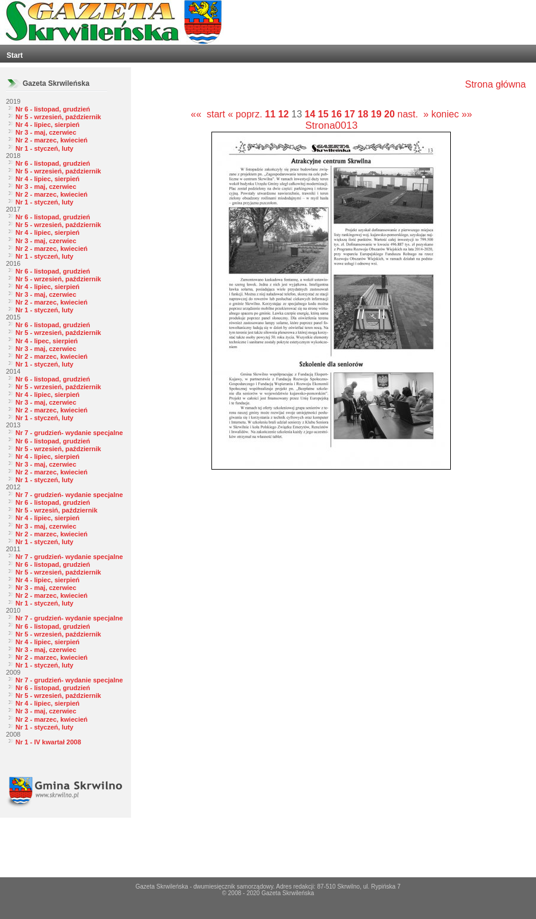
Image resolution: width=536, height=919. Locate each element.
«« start (208, 114)
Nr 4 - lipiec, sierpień (47, 124)
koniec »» (451, 114)
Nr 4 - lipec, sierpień (46, 340)
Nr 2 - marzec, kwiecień (51, 140)
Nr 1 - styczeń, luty (44, 148)
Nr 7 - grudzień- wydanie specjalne (69, 432)
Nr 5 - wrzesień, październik (58, 116)
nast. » (412, 114)
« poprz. (246, 114)
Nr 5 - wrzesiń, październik (56, 510)
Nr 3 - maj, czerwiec (45, 132)
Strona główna (495, 84)
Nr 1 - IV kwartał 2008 (48, 742)
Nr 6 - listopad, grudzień (52, 109)
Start (15, 55)
